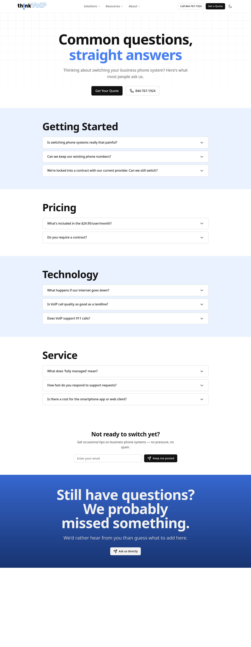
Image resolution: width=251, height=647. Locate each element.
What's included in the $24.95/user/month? (125, 223)
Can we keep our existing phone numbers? (125, 156)
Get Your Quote (106, 91)
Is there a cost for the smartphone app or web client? (125, 399)
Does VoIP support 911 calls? (125, 318)
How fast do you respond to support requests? (125, 385)
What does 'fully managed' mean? (125, 371)
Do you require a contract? (125, 237)
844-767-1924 (143, 91)
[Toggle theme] (230, 6)
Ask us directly (125, 551)
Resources (114, 6)
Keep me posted (160, 458)
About (134, 6)
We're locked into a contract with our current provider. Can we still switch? (125, 170)
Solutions (92, 6)
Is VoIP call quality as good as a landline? (125, 304)
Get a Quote (215, 6)
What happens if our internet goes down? (125, 290)
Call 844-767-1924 (191, 6)
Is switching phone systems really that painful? (125, 142)
